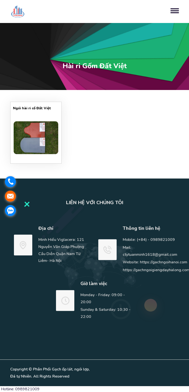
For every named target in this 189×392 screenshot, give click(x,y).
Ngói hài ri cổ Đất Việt (32, 108)
